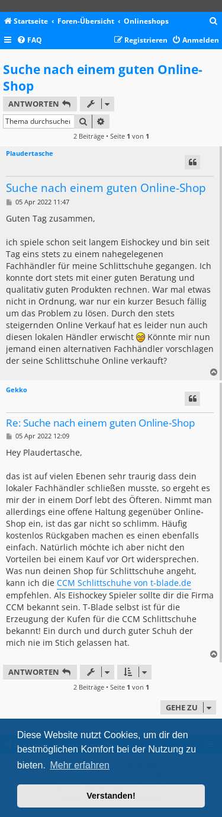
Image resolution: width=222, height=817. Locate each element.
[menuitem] (213, 22)
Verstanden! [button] (110, 795)
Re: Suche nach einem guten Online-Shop (100, 423)
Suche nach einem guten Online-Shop (102, 77)
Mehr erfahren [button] (80, 765)
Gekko (16, 389)
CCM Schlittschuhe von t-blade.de (124, 582)
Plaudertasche (29, 153)
